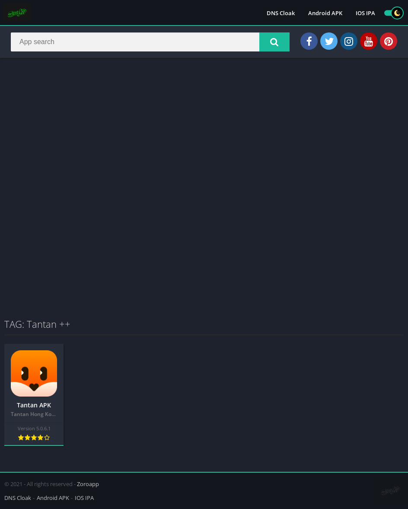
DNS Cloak (281, 13)
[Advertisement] (204, 127)
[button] (274, 41)
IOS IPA (365, 13)
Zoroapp (88, 484)
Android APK (325, 13)
